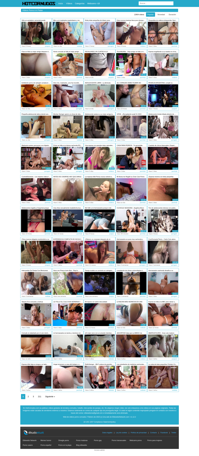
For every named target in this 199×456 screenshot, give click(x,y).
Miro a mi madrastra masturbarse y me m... (66, 20)
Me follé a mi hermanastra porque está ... (99, 208)
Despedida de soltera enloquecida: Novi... (163, 20)
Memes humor (46, 440)
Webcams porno (136, 440)
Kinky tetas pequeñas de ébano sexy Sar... (97, 20)
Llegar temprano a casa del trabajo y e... (67, 364)
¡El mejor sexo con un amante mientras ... (99, 333)
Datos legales (107, 433)
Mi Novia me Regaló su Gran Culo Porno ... (130, 177)
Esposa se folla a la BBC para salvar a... (162, 302)
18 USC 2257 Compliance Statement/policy (99, 422)
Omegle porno (63, 440)
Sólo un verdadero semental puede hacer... (33, 20)
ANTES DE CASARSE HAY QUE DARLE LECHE (67, 177)
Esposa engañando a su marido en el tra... (163, 51)
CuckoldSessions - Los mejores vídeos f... (36, 176)
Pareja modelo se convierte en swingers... (99, 270)
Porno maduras (82, 440)
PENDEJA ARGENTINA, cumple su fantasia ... (161, 83)
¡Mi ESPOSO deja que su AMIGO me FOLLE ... (129, 333)
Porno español (46, 445)
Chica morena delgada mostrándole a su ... (35, 239)
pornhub (174, 46)
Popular (150, 14)
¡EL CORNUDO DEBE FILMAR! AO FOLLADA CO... (129, 83)
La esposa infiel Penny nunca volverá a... (99, 176)
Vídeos (69, 3)
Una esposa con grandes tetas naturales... (99, 145)
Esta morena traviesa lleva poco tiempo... (131, 20)
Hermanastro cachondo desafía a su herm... (161, 271)
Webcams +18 (93, 3)
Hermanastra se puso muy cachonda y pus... (130, 239)
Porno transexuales (119, 440)
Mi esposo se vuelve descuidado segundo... (96, 302)
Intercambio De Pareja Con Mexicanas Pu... (35, 271)
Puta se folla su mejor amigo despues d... (36, 51)
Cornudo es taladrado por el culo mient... (35, 333)
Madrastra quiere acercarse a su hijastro (35, 145)
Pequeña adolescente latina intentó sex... (36, 114)
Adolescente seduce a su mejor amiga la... (99, 114)
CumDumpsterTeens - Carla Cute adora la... (162, 239)
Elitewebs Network (30, 440)
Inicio (60, 3)
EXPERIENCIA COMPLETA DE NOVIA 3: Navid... (67, 239)
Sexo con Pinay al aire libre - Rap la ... (66, 270)
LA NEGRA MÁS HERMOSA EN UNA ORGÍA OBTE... (129, 302)
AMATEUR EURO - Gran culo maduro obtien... (161, 333)
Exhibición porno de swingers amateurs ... (36, 83)
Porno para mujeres (154, 440)
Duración (172, 14)
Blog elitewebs (81, 445)
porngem (111, 46)
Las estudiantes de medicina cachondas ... (131, 364)
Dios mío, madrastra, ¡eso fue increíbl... (66, 83)
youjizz (48, 109)
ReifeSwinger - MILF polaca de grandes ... (99, 364)
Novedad (161, 14)
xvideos (142, 46)
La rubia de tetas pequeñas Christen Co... (163, 364)
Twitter (173, 433)
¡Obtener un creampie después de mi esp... (97, 239)
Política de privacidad (139, 433)
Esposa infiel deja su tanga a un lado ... (35, 364)
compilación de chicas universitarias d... (130, 270)
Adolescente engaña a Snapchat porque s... (35, 208)
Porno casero (28, 445)
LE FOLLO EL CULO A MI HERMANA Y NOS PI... (66, 302)
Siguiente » (50, 396)
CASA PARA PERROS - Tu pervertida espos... (129, 146)
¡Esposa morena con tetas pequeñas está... (161, 177)
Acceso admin (99, 450)
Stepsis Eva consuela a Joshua (32, 302)
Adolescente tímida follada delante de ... (162, 114)
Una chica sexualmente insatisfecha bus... (67, 208)
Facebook (164, 433)
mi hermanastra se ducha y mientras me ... (67, 333)
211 (39, 396)
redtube (79, 46)
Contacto (153, 433)
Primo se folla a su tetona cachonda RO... (67, 145)
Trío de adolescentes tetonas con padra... (163, 208)
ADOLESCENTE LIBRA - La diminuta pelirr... (98, 83)
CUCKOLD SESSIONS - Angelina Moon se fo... (130, 208)
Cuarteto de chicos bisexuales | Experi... (162, 145)
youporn (47, 46)
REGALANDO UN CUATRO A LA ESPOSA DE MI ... (96, 52)
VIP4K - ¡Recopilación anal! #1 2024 (129, 114)
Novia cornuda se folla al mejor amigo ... (67, 51)
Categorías (79, 3)
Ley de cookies (121, 433)
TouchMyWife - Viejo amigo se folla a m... (131, 51)
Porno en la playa (64, 445)
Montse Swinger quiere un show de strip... (67, 114)
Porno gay (98, 440)
